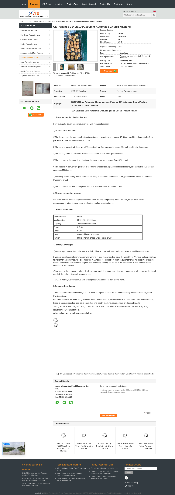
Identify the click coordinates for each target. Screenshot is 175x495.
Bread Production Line (28, 30)
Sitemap (134, 482)
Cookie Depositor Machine (30, 71)
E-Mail (127, 482)
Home (23, 4)
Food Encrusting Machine (29, 62)
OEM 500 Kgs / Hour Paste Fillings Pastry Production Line (103, 477)
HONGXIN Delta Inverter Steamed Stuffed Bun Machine (34, 474)
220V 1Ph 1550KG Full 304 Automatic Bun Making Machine (36, 484)
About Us (59, 4)
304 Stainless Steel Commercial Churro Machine (77, 374)
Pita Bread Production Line (30, 35)
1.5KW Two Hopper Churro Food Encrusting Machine (84, 446)
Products (34, 4)
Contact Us (105, 4)
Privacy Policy (38, 493)
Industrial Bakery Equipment (30, 67)
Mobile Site (129, 486)
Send (129, 473)
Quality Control (89, 4)
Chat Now (118, 4)
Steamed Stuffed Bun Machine (31, 53)
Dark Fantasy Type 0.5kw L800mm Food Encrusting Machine (69, 474)
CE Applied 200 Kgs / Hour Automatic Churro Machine (104, 446)
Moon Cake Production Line (30, 49)
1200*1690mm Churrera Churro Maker (110, 374)
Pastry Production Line (28, 44)
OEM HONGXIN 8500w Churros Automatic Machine (125, 446)
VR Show (46, 4)
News (129, 4)
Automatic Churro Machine (44, 21)
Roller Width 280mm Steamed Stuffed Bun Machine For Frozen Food (36, 479)
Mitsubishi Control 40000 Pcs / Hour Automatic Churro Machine (63, 447)
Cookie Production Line (28, 39)
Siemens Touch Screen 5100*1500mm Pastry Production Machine (105, 472)
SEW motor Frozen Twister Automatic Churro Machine (146, 446)
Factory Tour (72, 4)
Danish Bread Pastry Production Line (104, 468)
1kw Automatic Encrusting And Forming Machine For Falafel (71, 479)
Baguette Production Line (29, 76)
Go (154, 15)
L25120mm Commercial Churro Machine (140, 374)
